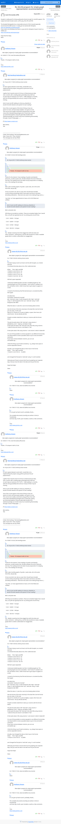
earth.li (3, 2)
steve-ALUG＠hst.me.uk (19, 251)
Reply (3, 42)
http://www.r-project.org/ (11, 121)
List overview (50, 19)
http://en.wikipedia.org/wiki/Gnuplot (10, 27)
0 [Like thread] (37, 40)
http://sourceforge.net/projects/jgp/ (10, 32)
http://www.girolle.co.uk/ (7, 66)
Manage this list (19, 2)
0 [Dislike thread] (39, 40)
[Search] (58, 2)
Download (50, 23)
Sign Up (36, 2)
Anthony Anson (10, 48)
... (1, 58)
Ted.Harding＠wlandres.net (16, 75)
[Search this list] (48, 2)
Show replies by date (39, 44)
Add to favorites (51, 30)
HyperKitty (31, 822)
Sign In (28, 2)
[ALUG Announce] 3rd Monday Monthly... (54, 9)
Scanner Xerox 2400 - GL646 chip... (6, 9)
